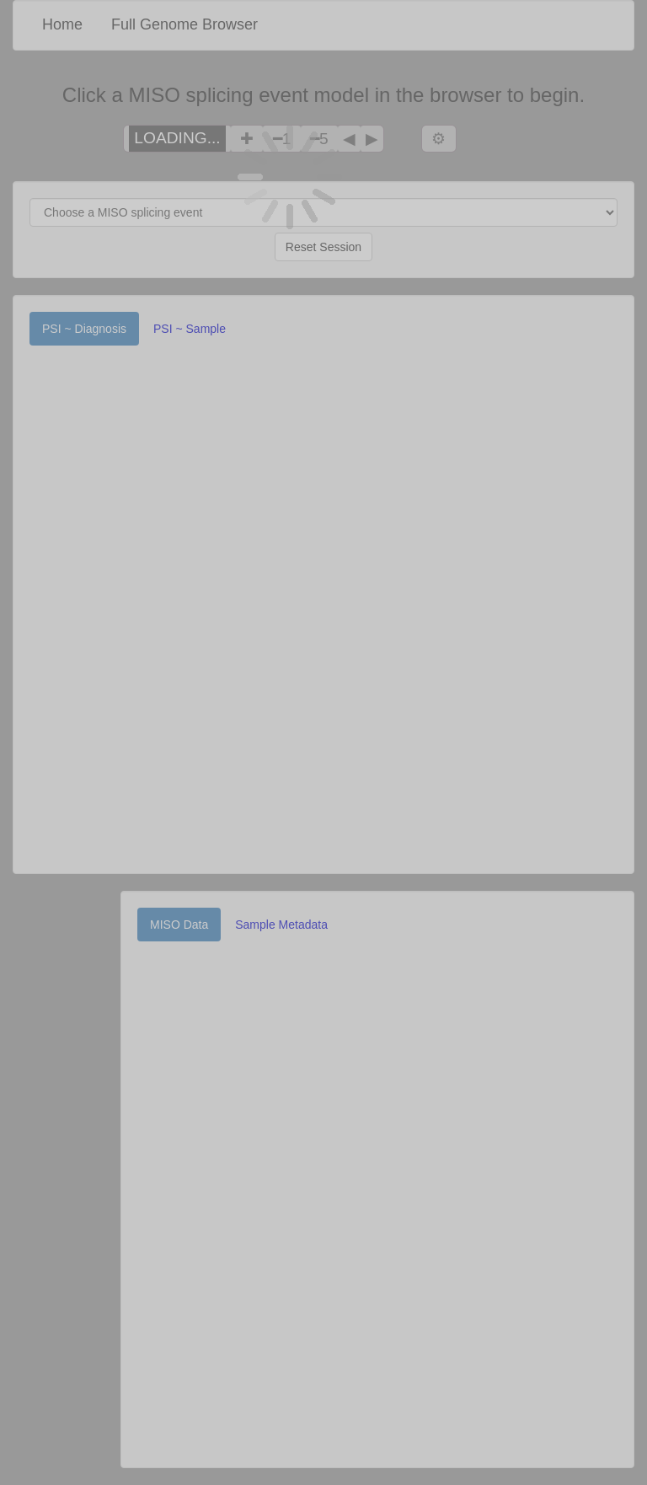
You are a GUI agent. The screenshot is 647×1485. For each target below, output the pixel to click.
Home (62, 24)
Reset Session (323, 247)
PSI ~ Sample (189, 328)
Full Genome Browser (184, 24)
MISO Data (179, 924)
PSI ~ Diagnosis (84, 328)
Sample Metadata (281, 924)
